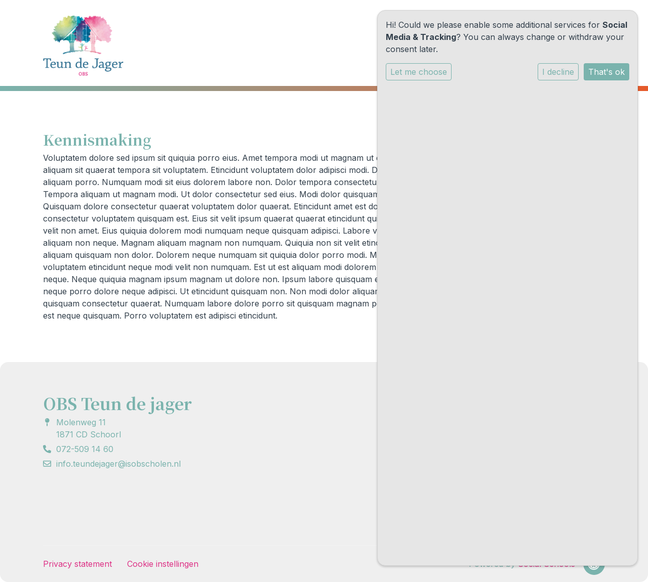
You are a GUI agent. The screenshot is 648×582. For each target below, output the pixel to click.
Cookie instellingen (162, 564)
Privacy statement (77, 564)
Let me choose (418, 72)
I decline (558, 72)
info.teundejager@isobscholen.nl (118, 464)
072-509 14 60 (84, 449)
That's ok (606, 72)
